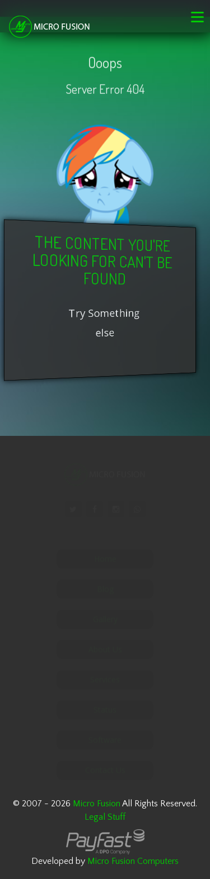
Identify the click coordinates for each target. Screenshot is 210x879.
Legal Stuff (105, 817)
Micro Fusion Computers (133, 861)
